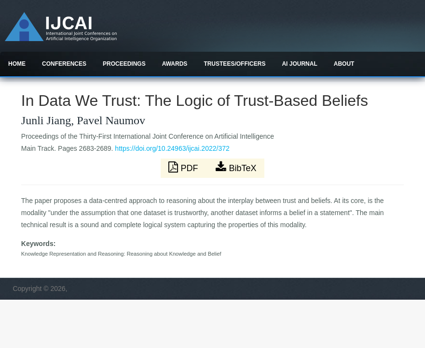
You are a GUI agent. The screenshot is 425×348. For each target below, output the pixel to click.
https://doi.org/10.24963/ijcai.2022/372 (172, 148)
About (344, 63)
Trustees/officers (234, 63)
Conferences (64, 63)
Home (17, 63)
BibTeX (236, 167)
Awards (175, 63)
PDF (184, 167)
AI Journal (299, 63)
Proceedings (124, 63)
